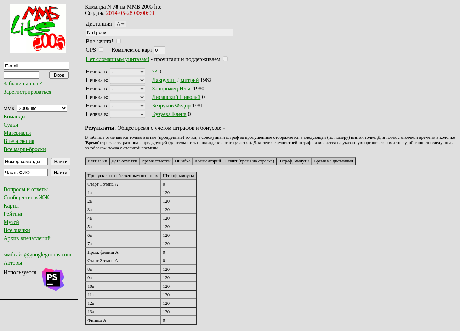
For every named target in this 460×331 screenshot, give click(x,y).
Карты (11, 206)
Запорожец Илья (172, 88)
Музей (11, 222)
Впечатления (19, 141)
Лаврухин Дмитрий (175, 80)
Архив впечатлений (27, 238)
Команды (14, 117)
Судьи (11, 125)
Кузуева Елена (169, 114)
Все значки (17, 230)
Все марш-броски (25, 149)
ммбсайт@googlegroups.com (38, 255)
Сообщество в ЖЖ (26, 197)
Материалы (17, 133)
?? (154, 71)
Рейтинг (13, 214)
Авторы (13, 263)
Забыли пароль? (23, 84)
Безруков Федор (171, 106)
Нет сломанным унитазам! (117, 59)
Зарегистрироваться (27, 92)
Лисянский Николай (176, 97)
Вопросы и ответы (26, 189)
